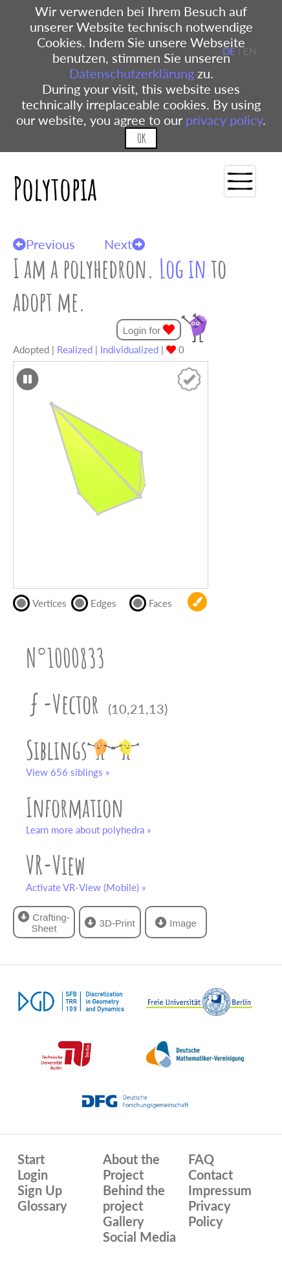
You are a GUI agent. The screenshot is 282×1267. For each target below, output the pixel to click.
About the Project (131, 1166)
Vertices (42, 602)
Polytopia (55, 188)
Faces (156, 602)
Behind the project (134, 1197)
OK (141, 138)
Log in (182, 268)
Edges (99, 602)
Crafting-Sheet (44, 922)
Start (31, 1159)
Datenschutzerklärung (131, 73)
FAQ (201, 1159)
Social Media (139, 1236)
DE (228, 51)
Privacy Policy (209, 1213)
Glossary (42, 1205)
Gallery (123, 1221)
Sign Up (39, 1190)
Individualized (129, 349)
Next (124, 244)
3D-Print (110, 922)
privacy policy (224, 119)
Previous (44, 244)
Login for (149, 330)
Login (32, 1174)
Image (176, 922)
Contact (210, 1174)
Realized (74, 349)
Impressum (220, 1190)
